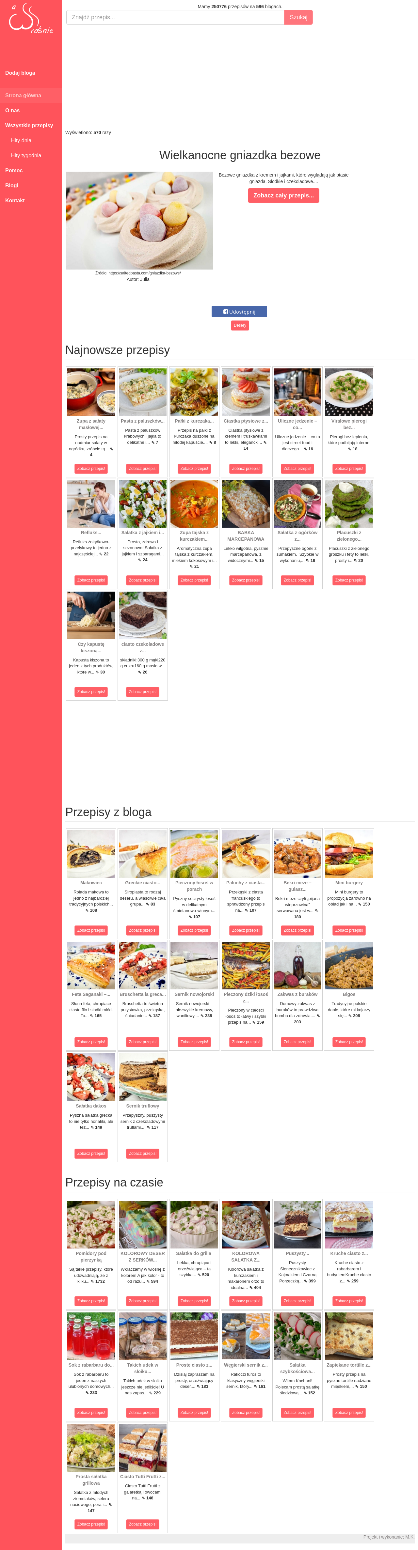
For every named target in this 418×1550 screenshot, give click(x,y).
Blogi (11, 185)
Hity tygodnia (23, 155)
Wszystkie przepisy (29, 125)
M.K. (410, 1537)
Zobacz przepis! (91, 468)
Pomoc (14, 170)
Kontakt (15, 200)
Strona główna (23, 95)
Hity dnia (18, 140)
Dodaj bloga (20, 73)
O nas (12, 110)
